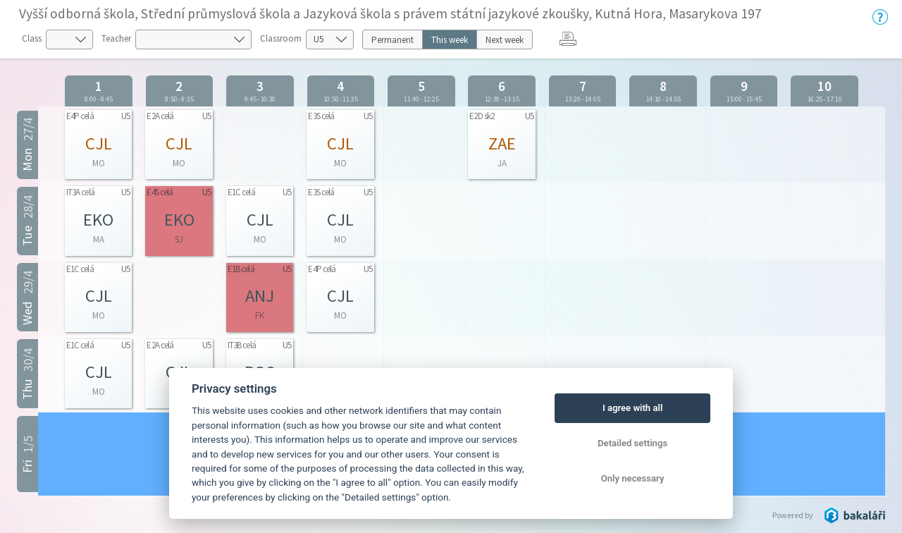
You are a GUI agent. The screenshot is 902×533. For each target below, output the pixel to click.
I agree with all (632, 408)
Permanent (392, 40)
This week (449, 40)
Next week (505, 40)
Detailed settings (632, 443)
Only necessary (633, 478)
